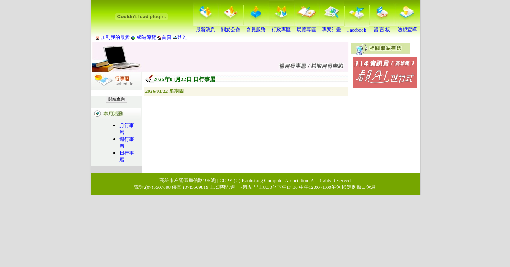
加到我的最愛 (115, 37)
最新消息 (205, 27)
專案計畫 (331, 27)
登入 (182, 37)
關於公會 (230, 27)
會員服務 (256, 27)
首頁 (166, 37)
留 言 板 (382, 27)
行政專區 (281, 27)
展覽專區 (306, 27)
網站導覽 (146, 37)
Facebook (356, 28)
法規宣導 (407, 27)
